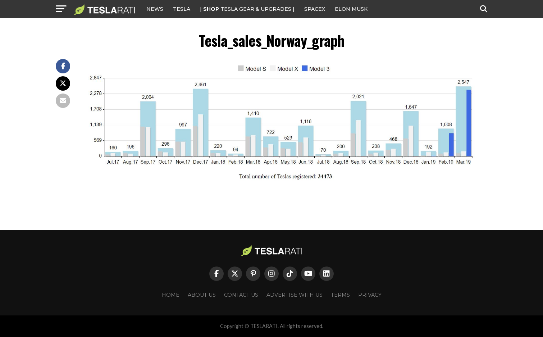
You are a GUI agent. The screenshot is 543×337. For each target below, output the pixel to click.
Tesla (181, 9)
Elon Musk (351, 9)
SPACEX (314, 9)
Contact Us (241, 295)
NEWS (154, 9)
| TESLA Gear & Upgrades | (247, 9)
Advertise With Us (294, 295)
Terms (340, 295)
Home (170, 295)
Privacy (370, 295)
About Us (202, 295)
